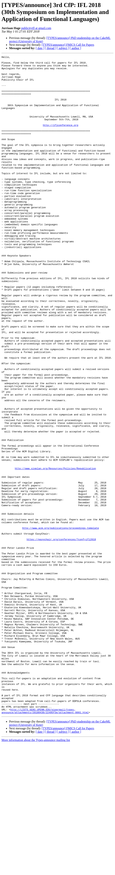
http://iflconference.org (60, 139)
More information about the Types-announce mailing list (36, 871)
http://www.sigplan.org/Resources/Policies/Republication (55, 551)
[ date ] (40, 48)
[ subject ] (63, 48)
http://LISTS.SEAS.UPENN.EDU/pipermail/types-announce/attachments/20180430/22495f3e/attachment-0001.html (45, 842)
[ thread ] (50, 48)
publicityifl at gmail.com (36, 28)
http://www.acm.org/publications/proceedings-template (60, 622)
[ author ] (75, 48)
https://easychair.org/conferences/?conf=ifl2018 (61, 636)
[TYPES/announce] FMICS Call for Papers (68, 44)
